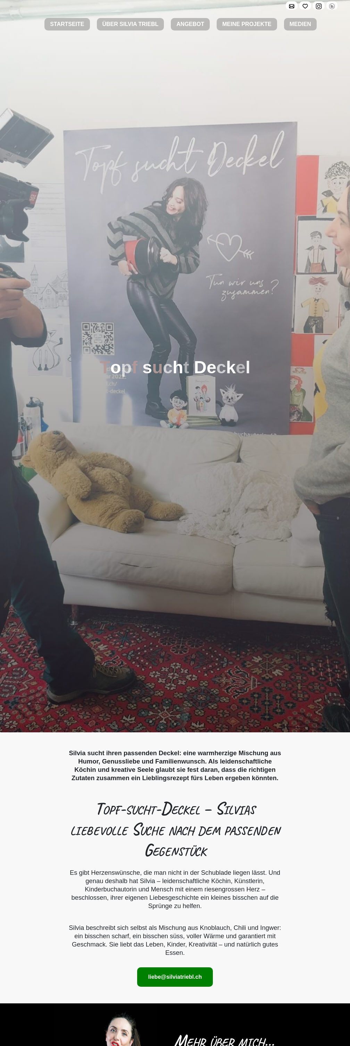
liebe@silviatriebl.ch (175, 977)
